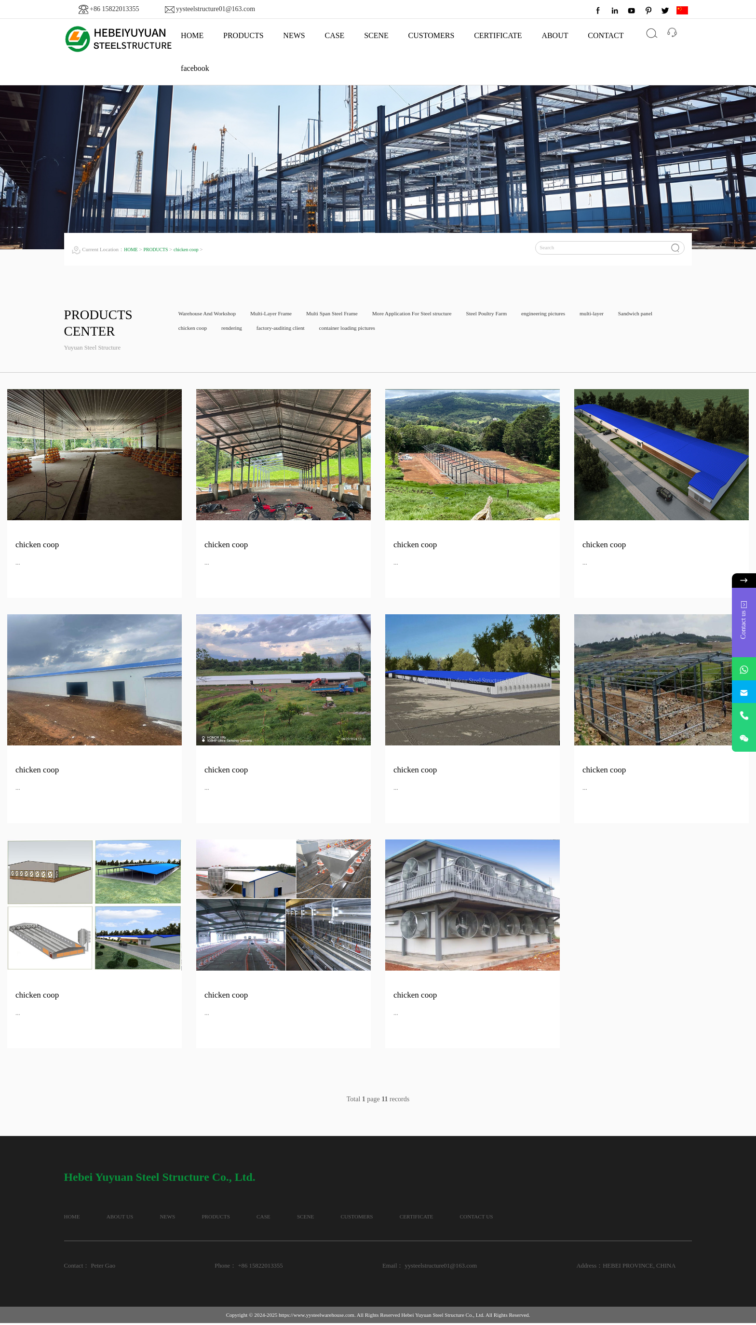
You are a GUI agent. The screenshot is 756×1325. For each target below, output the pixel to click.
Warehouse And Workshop (212, 314)
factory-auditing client (351, 331)
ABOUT (554, 35)
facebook (195, 68)
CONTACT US (619, 1218)
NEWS (294, 35)
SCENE (376, 35)
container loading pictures (427, 331)
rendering (295, 331)
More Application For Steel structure (445, 314)
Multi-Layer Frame (285, 314)
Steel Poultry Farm (530, 314)
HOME (192, 35)
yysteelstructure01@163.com (215, 9)
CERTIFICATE (498, 35)
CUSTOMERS (431, 35)
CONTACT (605, 35)
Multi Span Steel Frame (354, 314)
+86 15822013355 (114, 9)
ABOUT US (138, 1218)
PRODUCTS (243, 35)
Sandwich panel (198, 331)
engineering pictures (594, 314)
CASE (334, 35)
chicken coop (193, 249)
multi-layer (649, 314)
